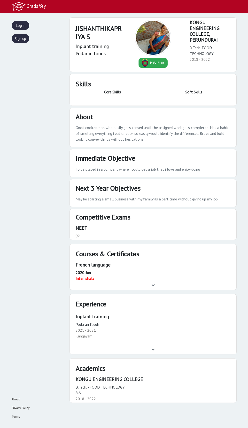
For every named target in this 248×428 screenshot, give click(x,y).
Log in (20, 25)
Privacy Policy (21, 408)
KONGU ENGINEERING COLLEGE (109, 379)
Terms (16, 416)
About (16, 399)
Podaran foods (88, 324)
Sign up (20, 38)
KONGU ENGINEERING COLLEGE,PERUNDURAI (204, 31)
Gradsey (28, 6)
